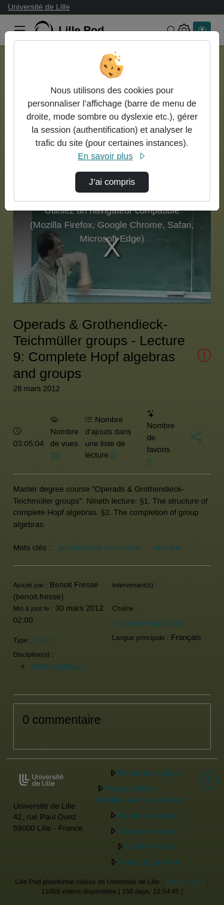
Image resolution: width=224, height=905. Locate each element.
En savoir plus (112, 156)
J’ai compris (112, 182)
